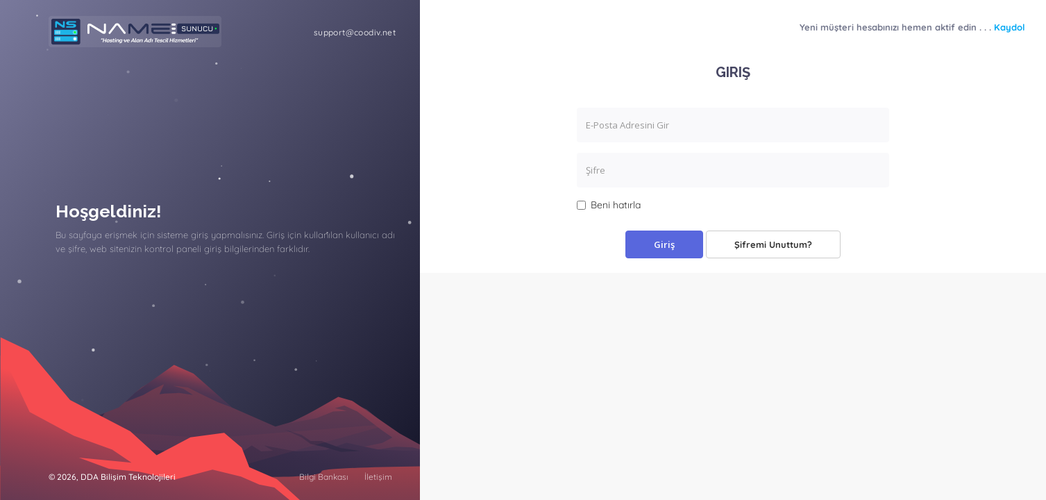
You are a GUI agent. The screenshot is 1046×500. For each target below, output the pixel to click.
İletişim (378, 477)
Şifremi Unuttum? (773, 244)
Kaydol (1009, 27)
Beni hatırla (609, 205)
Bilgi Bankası (323, 477)
